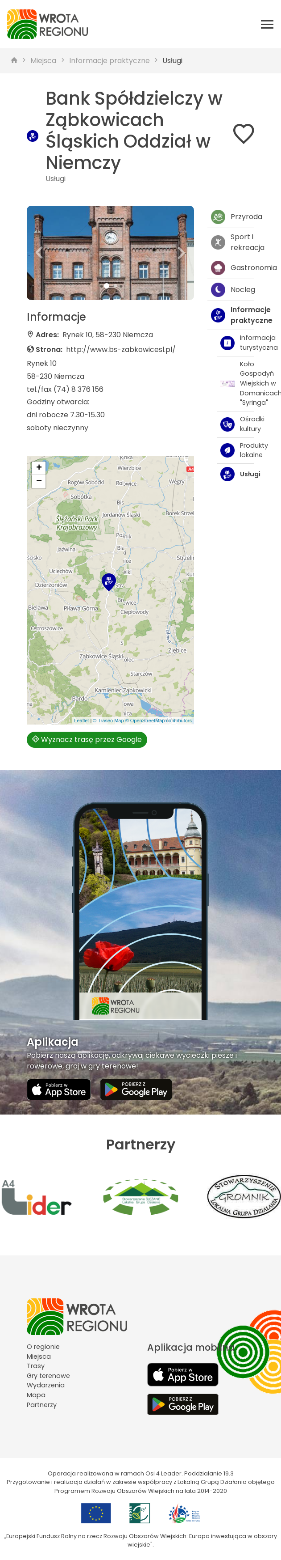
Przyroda (232, 217)
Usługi (172, 60)
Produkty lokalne (237, 450)
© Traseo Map (108, 720)
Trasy (36, 1365)
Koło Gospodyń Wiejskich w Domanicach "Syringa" (237, 383)
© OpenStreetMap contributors (158, 720)
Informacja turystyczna (237, 342)
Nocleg (232, 290)
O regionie (43, 1346)
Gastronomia (232, 268)
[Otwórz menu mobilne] (267, 24)
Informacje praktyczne (109, 60)
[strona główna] (14, 60)
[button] (39, 253)
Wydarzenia (46, 1385)
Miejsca (43, 60)
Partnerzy (42, 1404)
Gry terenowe (48, 1375)
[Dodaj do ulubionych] (243, 136)
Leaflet (81, 720)
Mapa (36, 1394)
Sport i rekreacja (232, 242)
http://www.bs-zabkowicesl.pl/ (121, 349)
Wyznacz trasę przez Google (87, 739)
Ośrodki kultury (237, 424)
